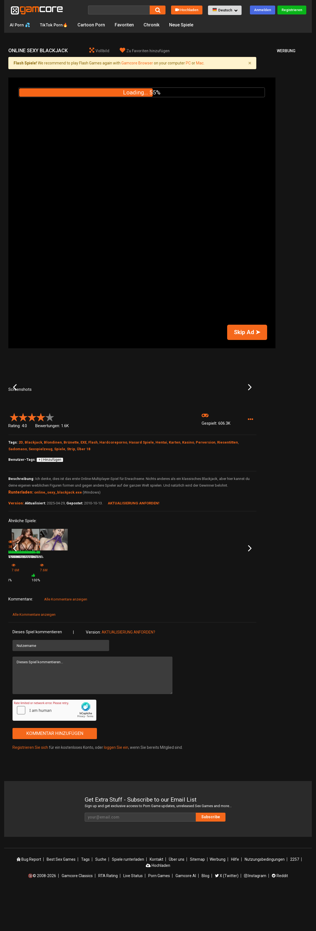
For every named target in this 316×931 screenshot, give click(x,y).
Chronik (154, 24)
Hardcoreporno (113, 487)
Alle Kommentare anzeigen (65, 639)
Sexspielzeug (40, 494)
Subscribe (210, 856)
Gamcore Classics (77, 915)
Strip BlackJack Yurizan (193, 610)
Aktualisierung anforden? (128, 672)
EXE (84, 487)
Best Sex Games (61, 899)
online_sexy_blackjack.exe (58, 537)
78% (84, 618)
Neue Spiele (184, 24)
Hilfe (235, 899)
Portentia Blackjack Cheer (28, 610)
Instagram (255, 915)
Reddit (280, 915)
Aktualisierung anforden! (133, 548)
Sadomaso (17, 494)
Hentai (161, 487)
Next (249, 409)
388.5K (183, 618)
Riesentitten (227, 487)
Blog (205, 915)
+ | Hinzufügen (50, 505)
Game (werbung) (104, 612)
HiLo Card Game (228, 610)
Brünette (71, 487)
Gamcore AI (185, 915)
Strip (71, 494)
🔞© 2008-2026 (42, 915)
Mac (200, 63)
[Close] (249, 63)
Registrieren (292, 10)
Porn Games (159, 915)
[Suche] (119, 10)
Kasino (188, 487)
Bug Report (29, 899)
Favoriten (127, 24)
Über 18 (83, 494)
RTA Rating (108, 915)
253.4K (141, 618)
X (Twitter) (227, 915)
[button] (225, 10)
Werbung (217, 899)
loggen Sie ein (116, 787)
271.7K (224, 618)
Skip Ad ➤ (247, 332)
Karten (174, 487)
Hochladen (186, 10)
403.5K (58, 618)
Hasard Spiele (141, 487)
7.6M (98, 620)
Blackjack (33, 487)
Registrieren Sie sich (30, 787)
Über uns (176, 899)
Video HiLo (58, 610)
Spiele (59, 494)
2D (21, 487)
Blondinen (53, 487)
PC (188, 63)
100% (125, 620)
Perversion (205, 487)
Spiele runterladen (128, 899)
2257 (294, 899)
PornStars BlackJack (149, 610)
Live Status (133, 915)
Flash (93, 487)
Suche (100, 899)
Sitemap (197, 899)
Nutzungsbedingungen (265, 899)
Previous (14, 409)
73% (42, 618)
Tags (85, 899)
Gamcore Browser (137, 63)
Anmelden (262, 10)
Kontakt (156, 899)
